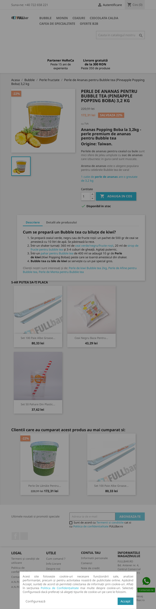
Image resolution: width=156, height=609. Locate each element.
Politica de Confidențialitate (60, 588)
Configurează (35, 601)
